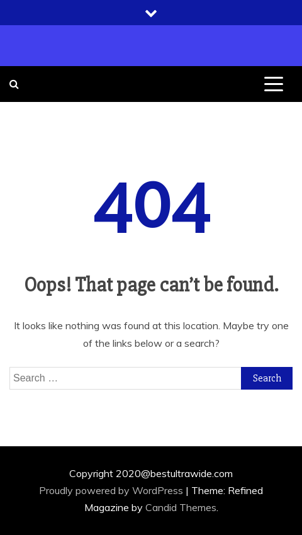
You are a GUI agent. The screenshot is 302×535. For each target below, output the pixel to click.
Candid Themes (180, 507)
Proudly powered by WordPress (112, 490)
